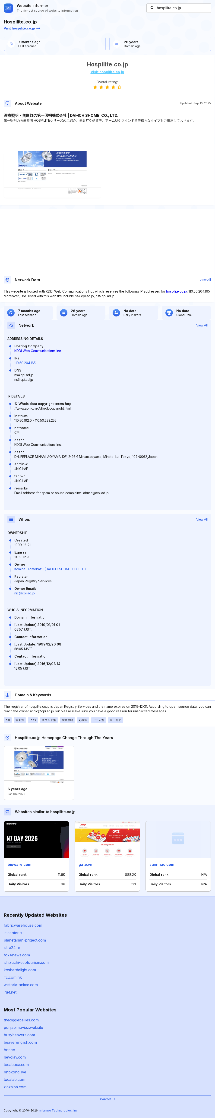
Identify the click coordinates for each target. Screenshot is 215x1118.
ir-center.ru (13, 932)
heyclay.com (15, 1057)
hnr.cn (9, 1049)
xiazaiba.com (15, 1087)
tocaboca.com (16, 1064)
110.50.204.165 (25, 363)
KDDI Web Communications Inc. (38, 351)
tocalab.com (14, 1079)
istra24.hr (12, 947)
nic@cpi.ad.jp (24, 593)
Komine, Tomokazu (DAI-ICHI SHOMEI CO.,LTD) (50, 569)
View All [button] (205, 280)
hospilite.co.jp (176, 291)
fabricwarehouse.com (23, 925)
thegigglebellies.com (21, 1020)
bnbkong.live (15, 1072)
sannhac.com (161, 864)
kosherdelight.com (20, 970)
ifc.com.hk (13, 977)
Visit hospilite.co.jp (22, 28)
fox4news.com (17, 955)
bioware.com (19, 864)
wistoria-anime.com (21, 984)
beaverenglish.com (20, 1042)
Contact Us (107, 1099)
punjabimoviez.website (23, 1027)
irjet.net (10, 992)
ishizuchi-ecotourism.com (26, 962)
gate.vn (85, 864)
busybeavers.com (19, 1035)
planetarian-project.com (25, 940)
